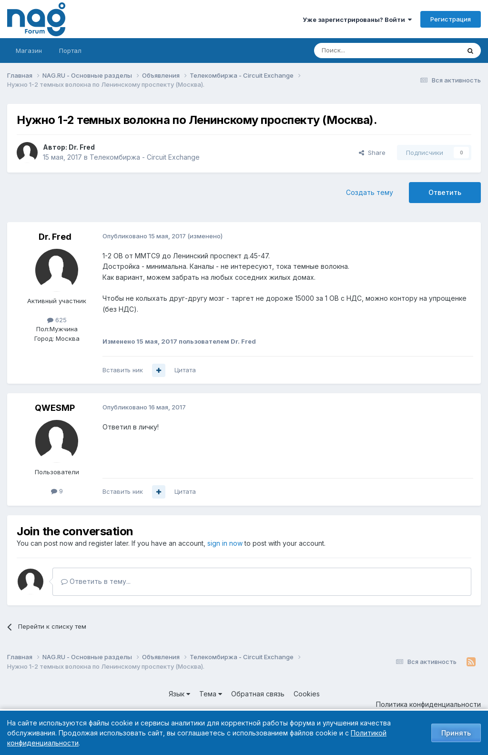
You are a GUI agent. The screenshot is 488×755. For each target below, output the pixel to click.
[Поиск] (360, 50)
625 (57, 320)
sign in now (225, 543)
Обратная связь (258, 694)
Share (372, 152)
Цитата (185, 370)
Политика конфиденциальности (428, 704)
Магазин (29, 50)
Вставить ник (122, 370)
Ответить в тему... (96, 581)
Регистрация (450, 19)
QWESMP (55, 408)
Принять (456, 733)
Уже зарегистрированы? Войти (357, 19)
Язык (179, 694)
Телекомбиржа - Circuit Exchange (145, 157)
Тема (210, 694)
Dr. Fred (82, 147)
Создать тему (369, 192)
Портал (70, 50)
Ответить (444, 192)
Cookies (307, 694)
